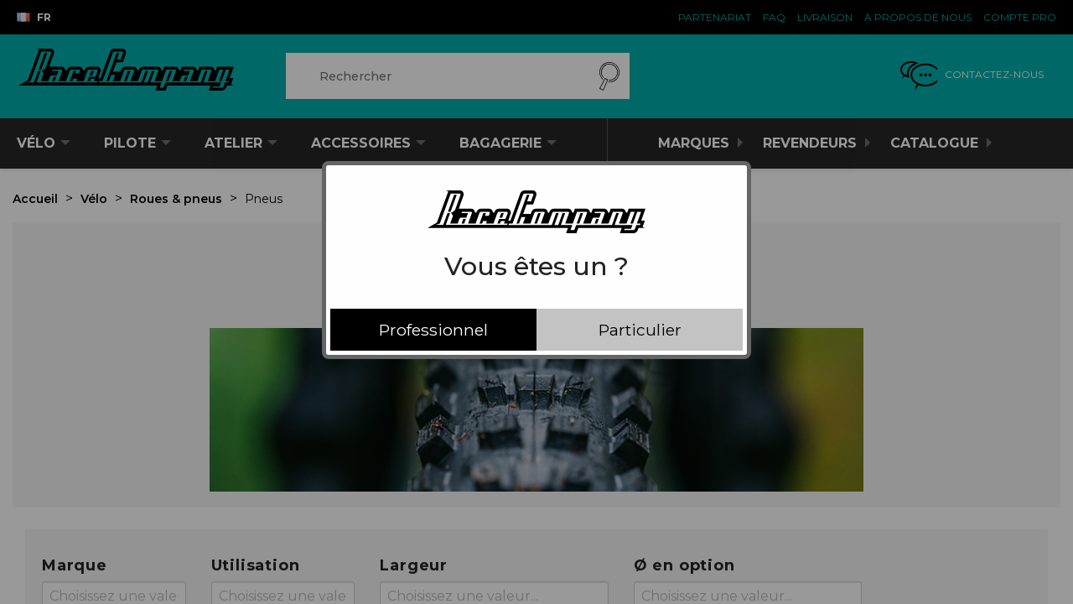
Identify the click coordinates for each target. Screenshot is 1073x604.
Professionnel (433, 330)
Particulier (640, 330)
